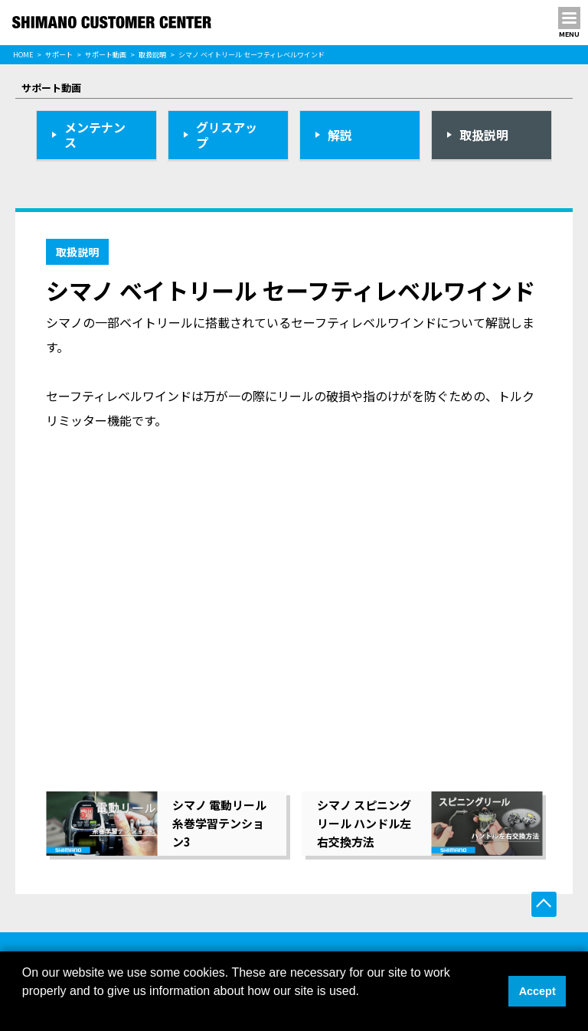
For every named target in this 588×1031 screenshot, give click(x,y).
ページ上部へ (544, 904)
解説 (340, 135)
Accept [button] (537, 991)
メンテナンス (95, 135)
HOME (23, 55)
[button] (24, 1011)
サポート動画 (105, 55)
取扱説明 (152, 55)
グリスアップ (226, 135)
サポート (59, 55)
